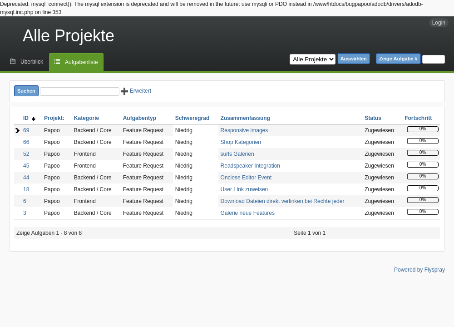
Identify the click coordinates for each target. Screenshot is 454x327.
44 (26, 177)
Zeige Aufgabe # (398, 58)
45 (26, 166)
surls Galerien (237, 154)
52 (26, 154)
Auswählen (353, 58)
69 (26, 130)
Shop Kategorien (241, 142)
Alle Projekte (68, 35)
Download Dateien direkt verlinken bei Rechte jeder (283, 201)
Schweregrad (192, 118)
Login (438, 23)
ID (29, 118)
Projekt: (54, 118)
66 (26, 142)
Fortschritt (418, 118)
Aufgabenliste (81, 62)
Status (373, 118)
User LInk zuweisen (244, 189)
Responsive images (244, 130)
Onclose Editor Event (246, 177)
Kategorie (86, 118)
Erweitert (136, 91)
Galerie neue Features (248, 213)
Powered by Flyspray (419, 270)
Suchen (26, 91)
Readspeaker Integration (250, 166)
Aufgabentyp (139, 118)
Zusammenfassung (245, 118)
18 (26, 189)
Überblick (31, 62)
